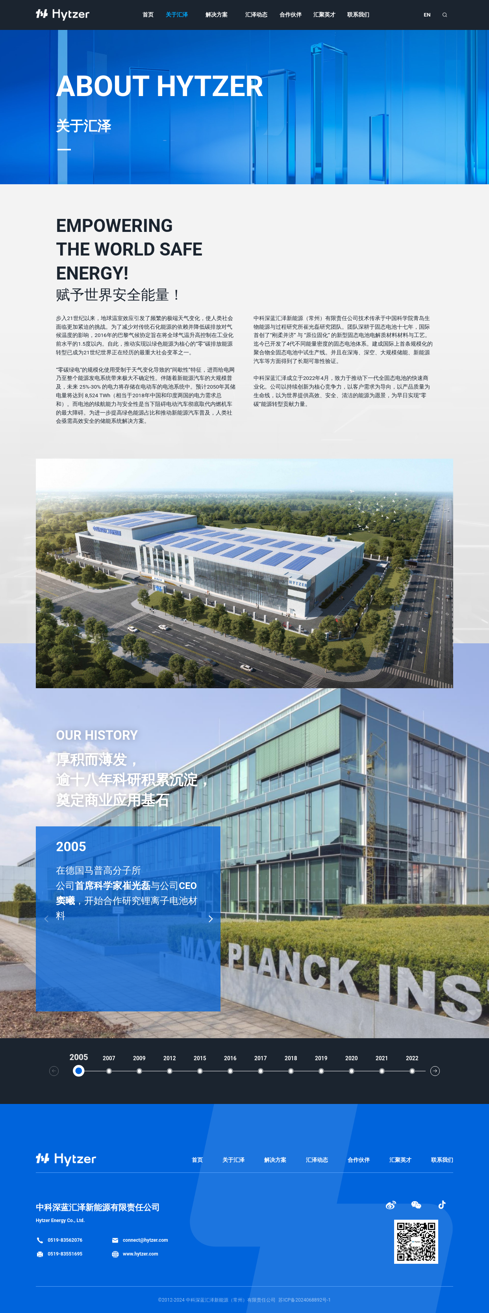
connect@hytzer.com (139, 1240)
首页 (148, 14)
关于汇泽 (177, 14)
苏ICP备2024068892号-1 (304, 1300)
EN (427, 14)
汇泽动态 (256, 14)
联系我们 (358, 14)
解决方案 (217, 14)
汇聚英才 (324, 14)
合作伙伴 (291, 14)
